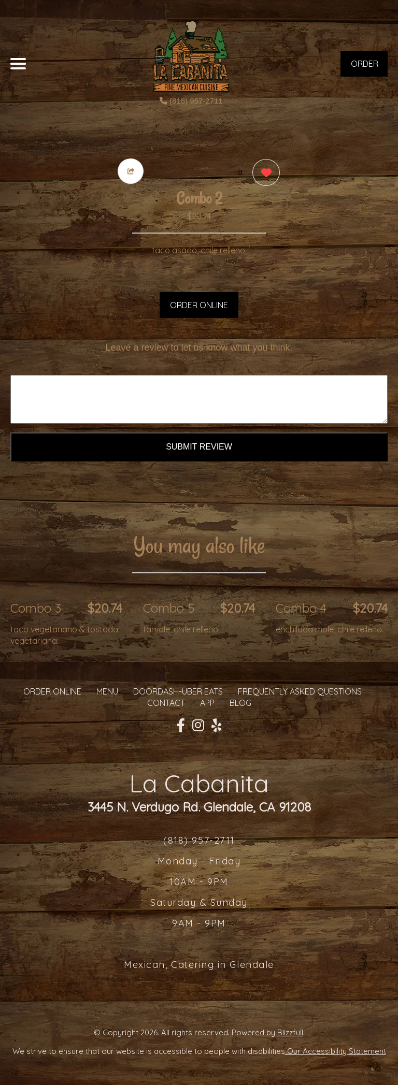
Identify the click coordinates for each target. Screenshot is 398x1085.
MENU (107, 691)
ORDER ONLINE (199, 305)
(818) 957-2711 (191, 100)
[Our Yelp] (216, 725)
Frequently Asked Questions (300, 691)
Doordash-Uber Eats (178, 691)
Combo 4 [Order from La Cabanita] (301, 608)
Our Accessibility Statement (335, 1051)
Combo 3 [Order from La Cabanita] (35, 608)
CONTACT (166, 703)
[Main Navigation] (18, 63)
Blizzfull (290, 1032)
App (207, 703)
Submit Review (199, 446)
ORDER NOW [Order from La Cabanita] (364, 68)
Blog (240, 703)
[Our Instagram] (198, 725)
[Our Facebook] (181, 725)
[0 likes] (263, 174)
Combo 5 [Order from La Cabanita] (168, 608)
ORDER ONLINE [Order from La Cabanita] (52, 691)
